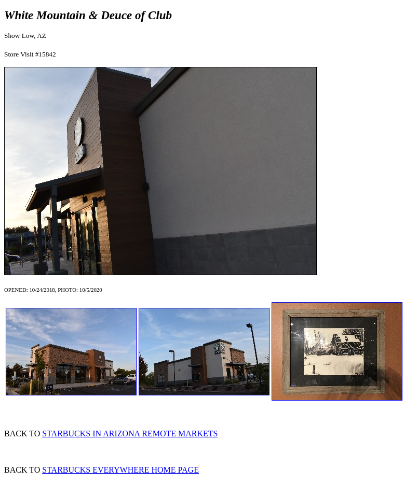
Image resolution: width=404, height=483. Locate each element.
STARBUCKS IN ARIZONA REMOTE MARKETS (130, 433)
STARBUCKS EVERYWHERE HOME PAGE (120, 469)
